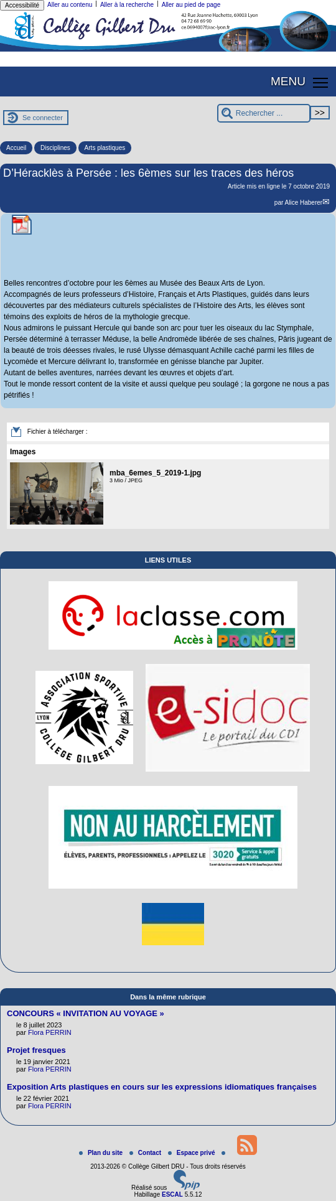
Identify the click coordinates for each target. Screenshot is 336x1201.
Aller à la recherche (127, 4)
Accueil (16, 147)
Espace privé (192, 1152)
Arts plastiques (105, 147)
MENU (288, 81)
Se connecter (42, 117)
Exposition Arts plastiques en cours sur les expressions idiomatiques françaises (162, 1086)
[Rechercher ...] (263, 113)
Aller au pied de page (191, 4)
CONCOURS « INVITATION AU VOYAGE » (85, 1013)
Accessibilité (22, 5)
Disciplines (55, 147)
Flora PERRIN (50, 1032)
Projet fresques (36, 1050)
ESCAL (172, 1194)
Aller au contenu (69, 4)
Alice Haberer (304, 202)
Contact (146, 1152)
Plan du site (101, 1152)
